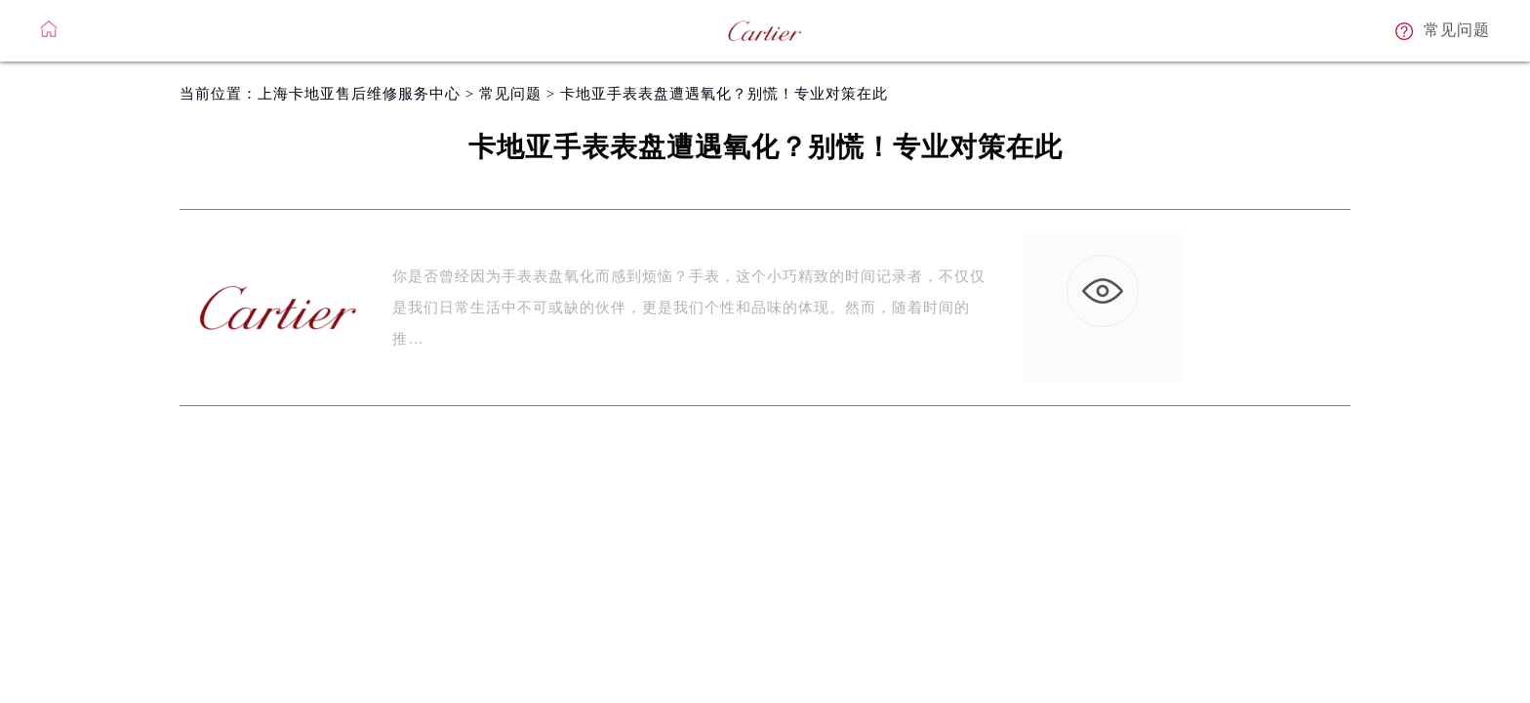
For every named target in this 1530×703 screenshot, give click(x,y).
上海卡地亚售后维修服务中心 (359, 94)
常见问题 (510, 94)
